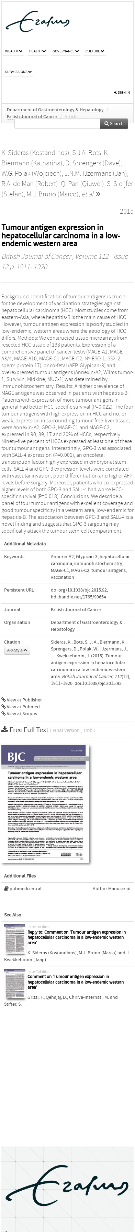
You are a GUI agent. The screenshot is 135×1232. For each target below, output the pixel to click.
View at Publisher (21, 700)
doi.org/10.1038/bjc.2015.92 (79, 590)
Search (114, 123)
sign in (122, 92)
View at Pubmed (20, 707)
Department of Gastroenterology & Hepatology (55, 110)
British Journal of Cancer (32, 117)
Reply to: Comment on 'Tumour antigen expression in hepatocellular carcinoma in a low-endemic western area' (76, 938)
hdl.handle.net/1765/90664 (78, 597)
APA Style (17, 650)
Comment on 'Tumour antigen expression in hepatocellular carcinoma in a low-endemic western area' (75, 982)
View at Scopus (19, 714)
